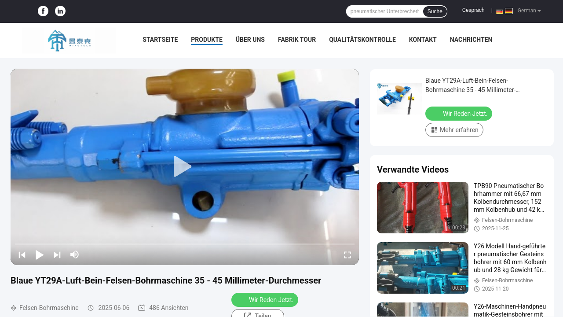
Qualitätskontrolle (362, 39)
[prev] (22, 254)
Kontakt (423, 39)
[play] (185, 167)
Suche (435, 11)
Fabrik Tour (297, 39)
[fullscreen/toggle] (347, 254)
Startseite (160, 39)
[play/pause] (39, 254)
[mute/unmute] (75, 254)
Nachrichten (471, 39)
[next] (57, 254)
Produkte (206, 39)
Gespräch (473, 10)
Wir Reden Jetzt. (266, 299)
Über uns (250, 39)
